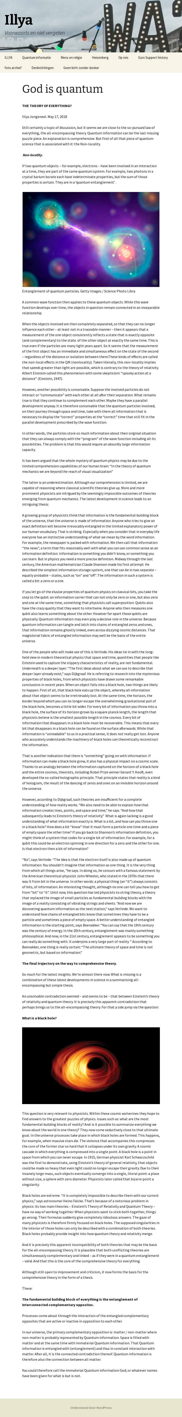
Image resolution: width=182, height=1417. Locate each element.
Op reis (123, 57)
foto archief (13, 68)
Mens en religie (71, 57)
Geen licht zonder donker (81, 68)
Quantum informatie (36, 57)
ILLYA (8, 57)
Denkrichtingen (42, 68)
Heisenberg (100, 57)
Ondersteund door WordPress (91, 1408)
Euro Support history (153, 57)
